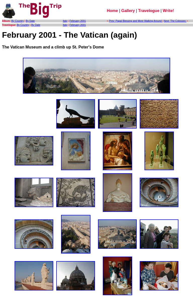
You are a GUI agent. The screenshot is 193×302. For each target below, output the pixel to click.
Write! (168, 11)
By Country (17, 21)
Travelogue (148, 11)
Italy (65, 21)
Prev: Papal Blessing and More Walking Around (136, 21)
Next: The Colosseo (175, 21)
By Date (30, 21)
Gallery (128, 11)
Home (112, 11)
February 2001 (78, 21)
